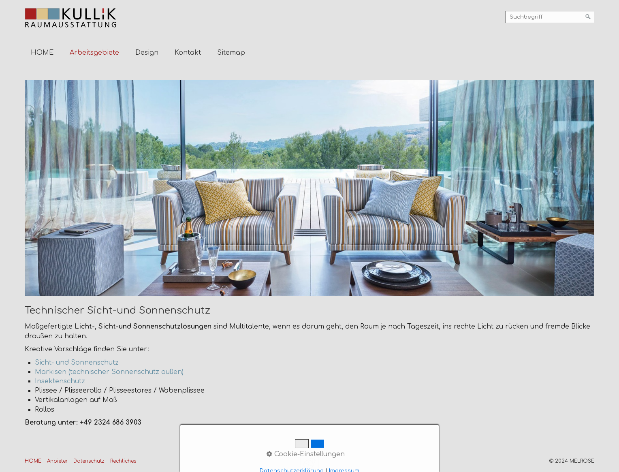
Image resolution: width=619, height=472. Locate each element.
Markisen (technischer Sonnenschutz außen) (109, 372)
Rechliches (123, 461)
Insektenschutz (60, 381)
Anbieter (57, 461)
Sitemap (231, 52)
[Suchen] (588, 17)
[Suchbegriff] (549, 17)
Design (146, 52)
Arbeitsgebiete (94, 52)
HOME (42, 52)
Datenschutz (89, 461)
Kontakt (188, 52)
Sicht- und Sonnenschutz (77, 362)
